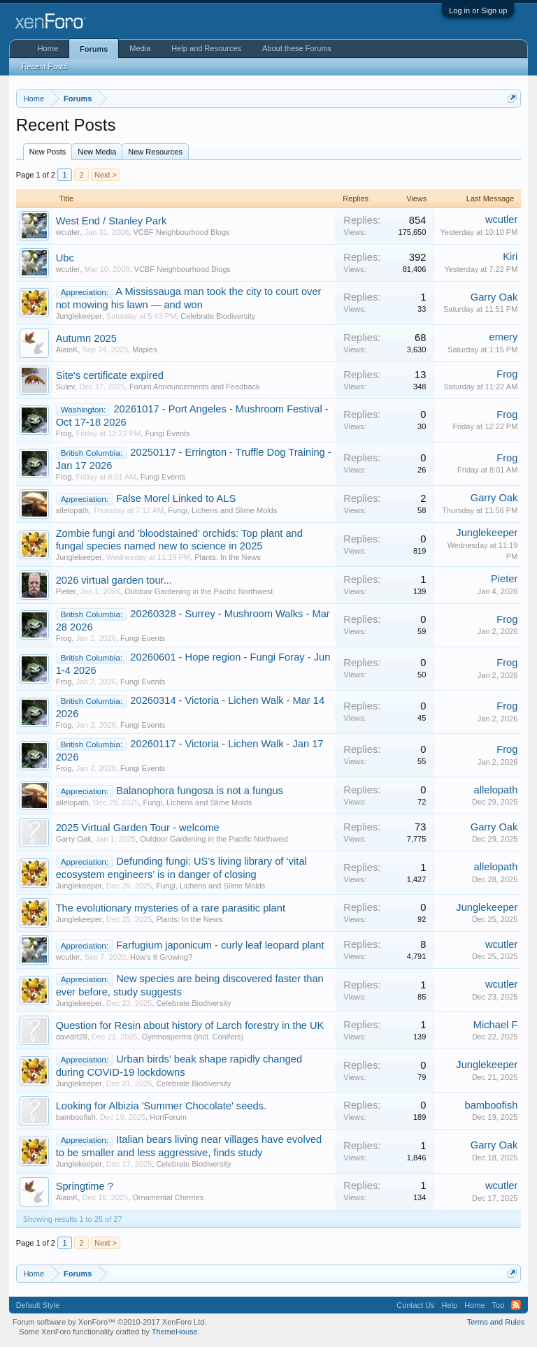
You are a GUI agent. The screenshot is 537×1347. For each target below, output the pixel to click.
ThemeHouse (175, 1331)
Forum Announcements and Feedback (194, 386)
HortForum (168, 1117)
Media (139, 48)
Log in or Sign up (478, 10)
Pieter (66, 591)
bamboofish (76, 1117)
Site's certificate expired (110, 375)
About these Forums (296, 48)
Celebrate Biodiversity (217, 316)
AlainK (67, 349)
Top (498, 1305)
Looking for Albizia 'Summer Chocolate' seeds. (161, 1105)
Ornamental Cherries (167, 1197)
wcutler (68, 232)
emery (503, 337)
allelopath (72, 510)
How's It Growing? (161, 957)
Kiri (510, 256)
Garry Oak (494, 297)
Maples (144, 349)
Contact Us (415, 1305)
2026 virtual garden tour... (114, 580)
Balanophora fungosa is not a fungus (199, 790)
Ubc (65, 258)
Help (450, 1305)
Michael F (495, 1024)
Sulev (66, 386)
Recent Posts (44, 66)
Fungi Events (167, 433)
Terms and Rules (496, 1322)
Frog (506, 374)
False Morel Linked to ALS (176, 498)
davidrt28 (71, 1036)
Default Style (37, 1305)
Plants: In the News (227, 557)
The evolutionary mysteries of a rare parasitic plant (170, 908)
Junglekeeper (79, 316)
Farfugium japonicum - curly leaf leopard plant (220, 945)
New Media (97, 151)
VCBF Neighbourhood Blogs (181, 232)
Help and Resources (206, 48)
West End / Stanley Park (111, 220)
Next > (105, 175)
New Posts (47, 151)
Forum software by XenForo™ (110, 1322)
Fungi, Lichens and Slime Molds (222, 510)
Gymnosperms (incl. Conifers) (192, 1036)
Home (48, 48)
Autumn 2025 (86, 338)
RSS (516, 1305)
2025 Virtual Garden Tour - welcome (138, 827)
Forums (94, 49)
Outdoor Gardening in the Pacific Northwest (198, 591)
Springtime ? (84, 1186)
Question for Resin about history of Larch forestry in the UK (190, 1025)
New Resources (155, 151)
